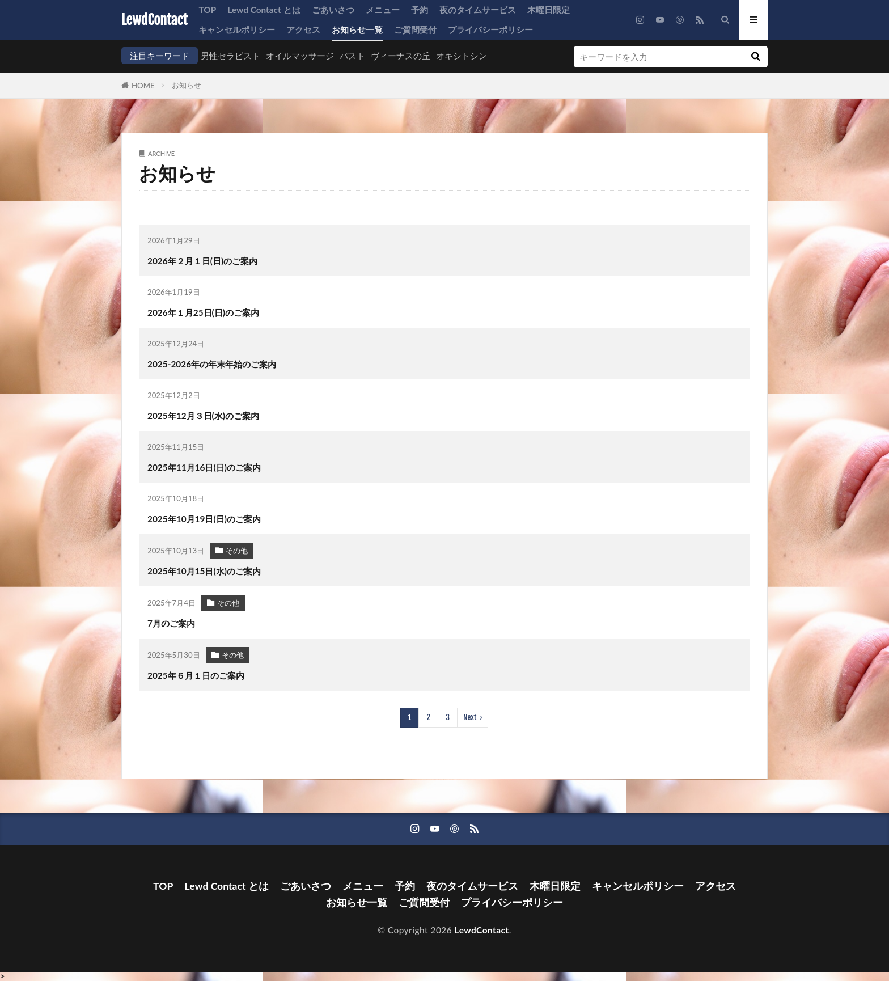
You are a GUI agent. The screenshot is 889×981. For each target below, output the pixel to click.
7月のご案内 (171, 623)
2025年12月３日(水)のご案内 (203, 416)
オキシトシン (461, 55)
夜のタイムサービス (477, 10)
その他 (237, 550)
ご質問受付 (415, 29)
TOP (207, 10)
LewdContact (154, 20)
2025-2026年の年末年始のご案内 (211, 364)
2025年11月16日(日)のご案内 (204, 467)
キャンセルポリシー (236, 29)
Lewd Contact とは (263, 10)
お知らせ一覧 (357, 29)
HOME (143, 85)
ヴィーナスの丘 (400, 55)
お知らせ (186, 85)
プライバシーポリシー (490, 29)
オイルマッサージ (300, 55)
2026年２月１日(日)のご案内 (202, 261)
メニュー (383, 10)
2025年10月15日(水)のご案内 (204, 571)
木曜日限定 (548, 10)
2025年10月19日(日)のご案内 (204, 519)
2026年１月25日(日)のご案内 (203, 312)
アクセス (303, 29)
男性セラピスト (230, 55)
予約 (419, 10)
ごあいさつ (333, 10)
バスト (352, 55)
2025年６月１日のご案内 (195, 675)
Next (469, 717)
